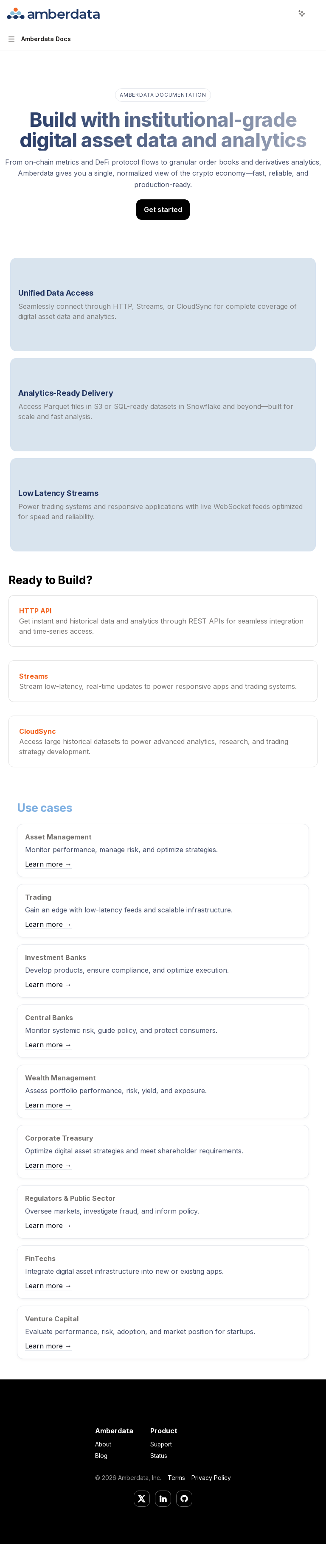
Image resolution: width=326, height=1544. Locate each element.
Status (158, 1455)
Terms (176, 1477)
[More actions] (315, 14)
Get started (163, 209)
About (103, 1444)
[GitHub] (184, 1499)
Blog (101, 1455)
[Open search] (286, 13)
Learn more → (48, 864)
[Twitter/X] (142, 1499)
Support (161, 1444)
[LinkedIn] (163, 1499)
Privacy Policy (211, 1477)
